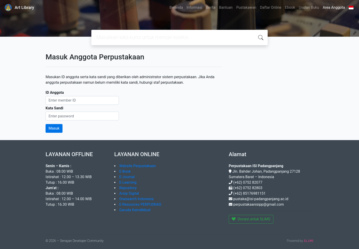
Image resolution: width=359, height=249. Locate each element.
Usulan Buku (309, 7)
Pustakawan (246, 7)
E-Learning (127, 182)
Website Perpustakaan (137, 166)
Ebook (290, 7)
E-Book (125, 171)
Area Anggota (334, 7)
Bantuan (226, 7)
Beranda (176, 7)
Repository (128, 188)
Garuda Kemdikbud (134, 210)
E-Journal (127, 177)
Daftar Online (270, 7)
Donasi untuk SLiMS (251, 219)
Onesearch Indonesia (136, 199)
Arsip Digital (129, 193)
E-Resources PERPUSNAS (140, 204)
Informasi (194, 7)
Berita (210, 7)
